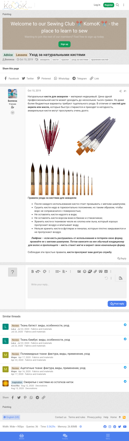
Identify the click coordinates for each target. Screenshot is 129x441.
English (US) (11, 417)
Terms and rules (76, 417)
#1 (125, 91)
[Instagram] (110, 426)
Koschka (15, 385)
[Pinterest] (114, 426)
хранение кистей (99, 59)
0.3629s (51, 426)
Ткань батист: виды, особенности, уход (44, 325)
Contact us (60, 417)
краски (65, 59)
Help (106, 417)
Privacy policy (94, 417)
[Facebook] (104, 426)
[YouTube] (124, 426)
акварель (45, 59)
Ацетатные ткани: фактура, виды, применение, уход (52, 368)
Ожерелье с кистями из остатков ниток (49, 382)
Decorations (41, 385)
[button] (32, 271)
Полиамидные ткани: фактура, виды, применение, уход (55, 353)
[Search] (117, 5)
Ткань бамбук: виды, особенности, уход (45, 339)
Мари (14, 357)
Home (113, 417)
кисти (56, 59)
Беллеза (9, 59)
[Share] (120, 91)
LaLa (13, 329)
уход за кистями (80, 59)
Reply (123, 258)
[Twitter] (119, 426)
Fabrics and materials (41, 329)
